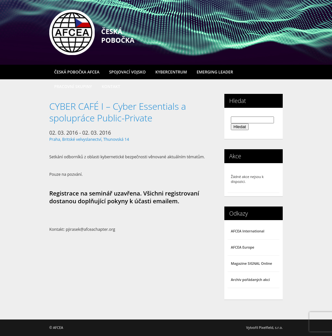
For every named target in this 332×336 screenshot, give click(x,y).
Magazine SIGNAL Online (251, 263)
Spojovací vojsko (127, 72)
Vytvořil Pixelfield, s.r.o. (264, 327)
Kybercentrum (171, 72)
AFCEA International (247, 231)
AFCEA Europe (242, 247)
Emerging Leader (214, 72)
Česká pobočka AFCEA (77, 72)
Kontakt (111, 86)
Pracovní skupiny (73, 86)
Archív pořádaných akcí (250, 279)
